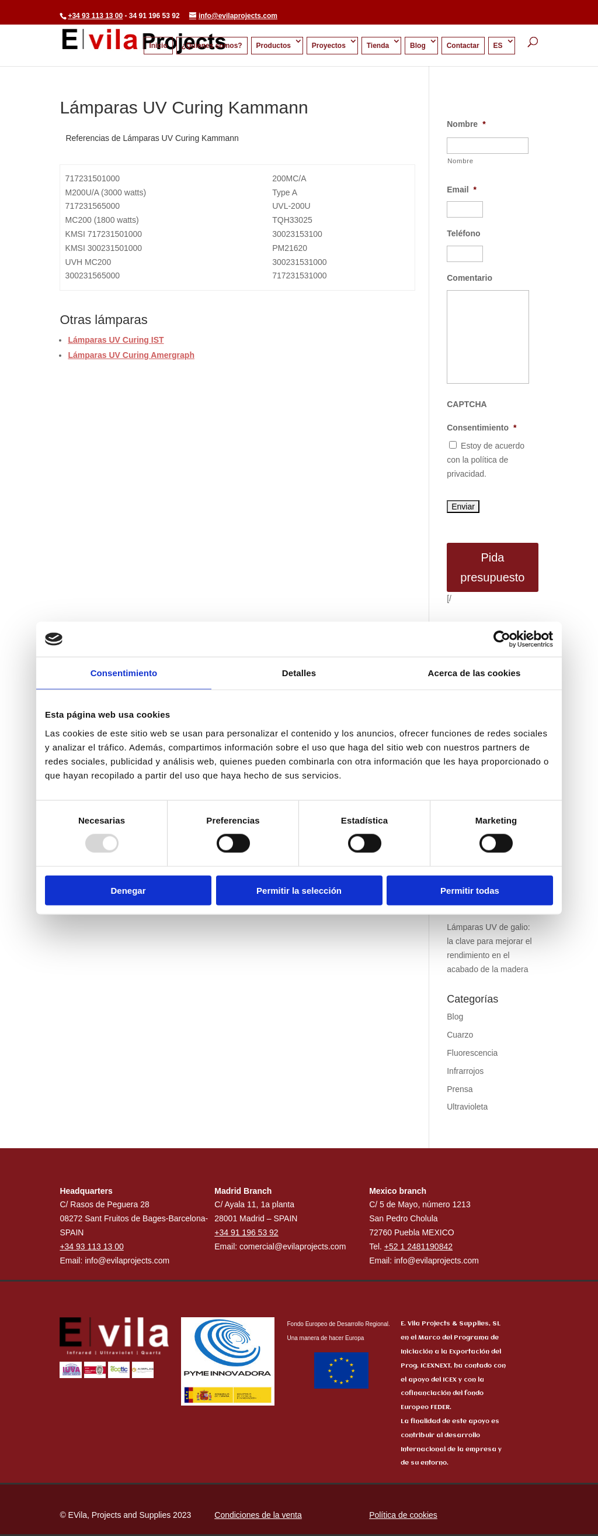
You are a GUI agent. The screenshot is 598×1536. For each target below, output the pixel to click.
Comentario (469, 278)
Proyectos (329, 46)
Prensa (459, 1089)
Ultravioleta (467, 1106)
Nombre (466, 124)
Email (462, 189)
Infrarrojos (465, 1071)
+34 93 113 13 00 (95, 16)
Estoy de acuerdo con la (485, 459)
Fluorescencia (472, 1053)
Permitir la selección (299, 890)
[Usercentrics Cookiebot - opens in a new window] (502, 639)
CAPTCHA (466, 404)
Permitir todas (469, 890)
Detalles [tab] (299, 673)
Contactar (463, 46)
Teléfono (463, 233)
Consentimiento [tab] (124, 673)
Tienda (378, 46)
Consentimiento (481, 427)
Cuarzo (460, 1034)
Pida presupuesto (492, 567)
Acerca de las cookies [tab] (474, 673)
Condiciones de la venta (257, 1515)
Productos (273, 46)
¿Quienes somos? (212, 46)
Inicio (158, 46)
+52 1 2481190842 (418, 1246)
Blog (418, 46)
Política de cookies (403, 1515)
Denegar (127, 890)
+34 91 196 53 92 (246, 1232)
